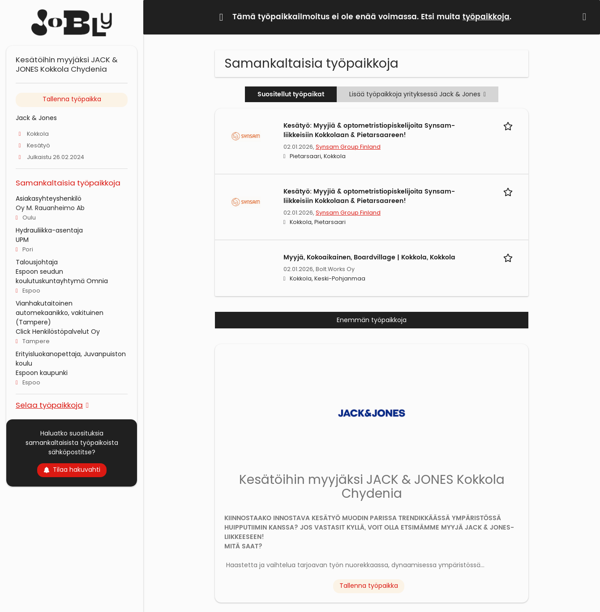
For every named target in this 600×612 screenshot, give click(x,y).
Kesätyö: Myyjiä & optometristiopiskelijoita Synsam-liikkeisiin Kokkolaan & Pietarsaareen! (369, 130)
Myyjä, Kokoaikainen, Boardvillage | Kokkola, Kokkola (369, 257)
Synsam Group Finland (348, 147)
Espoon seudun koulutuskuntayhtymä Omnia (62, 276)
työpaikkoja (486, 17)
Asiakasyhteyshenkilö (48, 198)
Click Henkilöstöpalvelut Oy (58, 331)
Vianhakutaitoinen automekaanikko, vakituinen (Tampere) (59, 313)
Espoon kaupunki (42, 372)
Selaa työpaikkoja (49, 405)
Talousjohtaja (37, 262)
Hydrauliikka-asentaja (49, 230)
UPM (22, 239)
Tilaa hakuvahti (71, 469)
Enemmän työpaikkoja (372, 319)
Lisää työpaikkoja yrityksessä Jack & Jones (417, 94)
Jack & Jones (36, 117)
